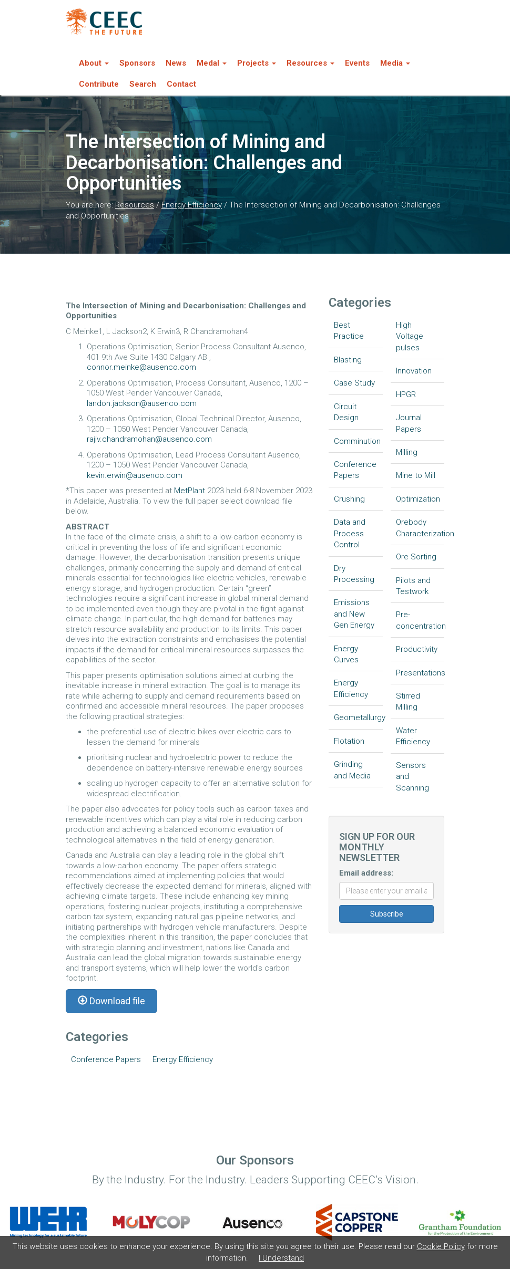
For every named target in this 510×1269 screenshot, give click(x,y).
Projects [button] (256, 63)
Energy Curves (346, 654)
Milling (406, 452)
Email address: (366, 873)
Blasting (348, 360)
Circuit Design (346, 412)
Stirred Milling (408, 701)
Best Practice (349, 330)
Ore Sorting (416, 556)
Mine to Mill (415, 475)
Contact (181, 84)
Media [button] (395, 63)
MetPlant (190, 490)
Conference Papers (106, 1059)
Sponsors (137, 63)
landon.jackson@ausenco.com (142, 403)
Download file (111, 1000)
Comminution (357, 441)
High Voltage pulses (409, 336)
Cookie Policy (441, 1246)
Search (142, 84)
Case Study (354, 383)
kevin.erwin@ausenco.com (134, 475)
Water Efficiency (413, 736)
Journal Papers (409, 423)
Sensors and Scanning (412, 777)
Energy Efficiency (191, 205)
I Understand (281, 1258)
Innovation (414, 371)
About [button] (94, 63)
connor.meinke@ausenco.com (141, 367)
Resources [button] (310, 63)
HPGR (406, 394)
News (176, 63)
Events (357, 63)
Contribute (99, 84)
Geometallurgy (358, 717)
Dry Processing (354, 574)
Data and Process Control (349, 533)
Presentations (420, 673)
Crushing (349, 499)
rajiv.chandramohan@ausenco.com (149, 439)
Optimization (418, 499)
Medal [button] (212, 63)
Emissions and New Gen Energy (354, 614)
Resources (134, 205)
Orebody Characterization (420, 527)
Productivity (416, 649)
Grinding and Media (352, 770)
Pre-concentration (420, 620)
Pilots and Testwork (413, 586)
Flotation (349, 741)
